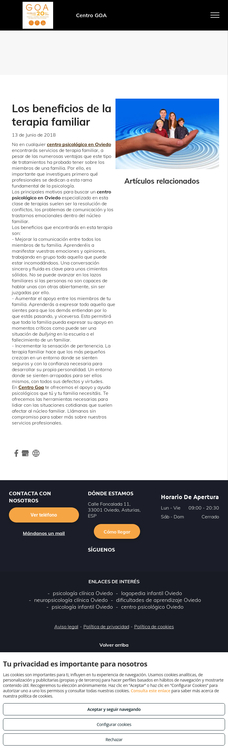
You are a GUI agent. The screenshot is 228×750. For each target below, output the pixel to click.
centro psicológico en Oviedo (79, 144)
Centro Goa (31, 387)
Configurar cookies (114, 724)
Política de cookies (154, 626)
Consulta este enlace (150, 690)
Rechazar (113, 739)
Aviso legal (66, 626)
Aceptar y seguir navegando (113, 709)
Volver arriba (114, 645)
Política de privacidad (106, 626)
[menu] (215, 15)
